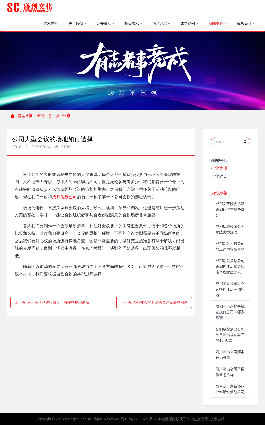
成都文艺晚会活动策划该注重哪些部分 (230, 209)
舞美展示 (131, 23)
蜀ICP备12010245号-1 (138, 419)
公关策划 (104, 23)
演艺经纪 (159, 23)
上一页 (56, 302)
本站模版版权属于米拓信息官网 (183, 419)
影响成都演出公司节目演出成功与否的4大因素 (230, 335)
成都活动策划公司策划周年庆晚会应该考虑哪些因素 (230, 266)
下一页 (154, 302)
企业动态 (219, 176)
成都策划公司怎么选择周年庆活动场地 (230, 289)
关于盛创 (76, 23)
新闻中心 (216, 23)
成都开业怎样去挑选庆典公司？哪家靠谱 (230, 312)
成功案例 (187, 23)
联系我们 (244, 23)
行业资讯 (63, 116)
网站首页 (51, 23)
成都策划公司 (64, 197)
